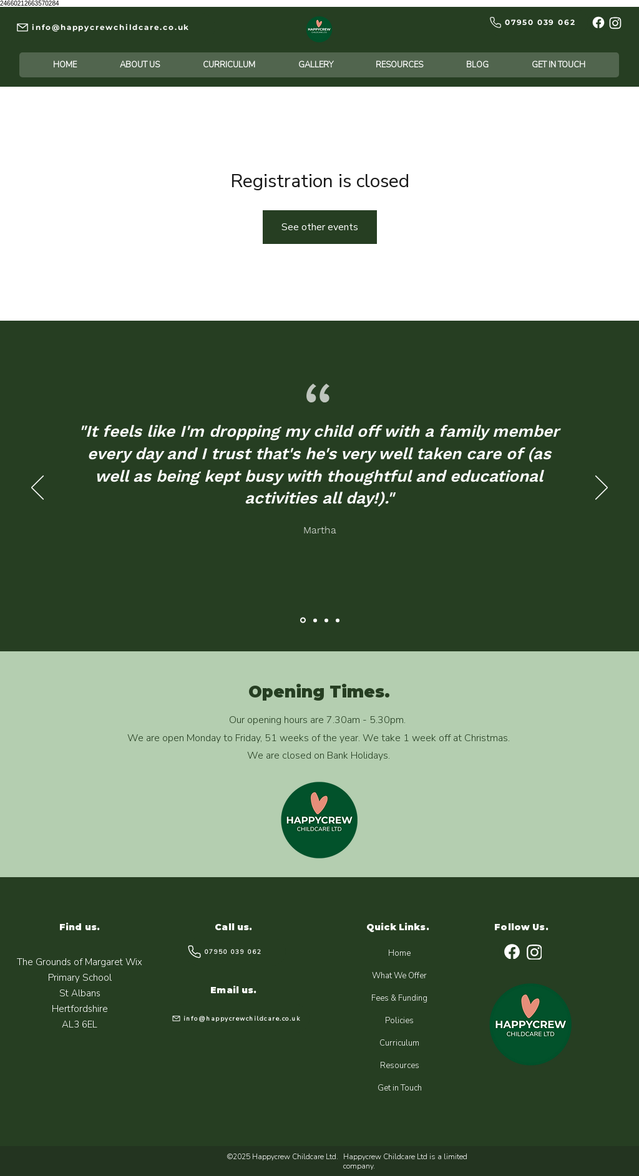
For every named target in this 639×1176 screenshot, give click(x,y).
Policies (399, 1020)
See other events (319, 227)
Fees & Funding (399, 998)
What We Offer (399, 975)
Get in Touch (400, 1088)
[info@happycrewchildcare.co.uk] (114, 27)
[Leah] (337, 620)
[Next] (601, 488)
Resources (399, 1065)
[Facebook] (597, 22)
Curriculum (399, 1043)
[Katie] (303, 620)
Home (399, 953)
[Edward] (326, 620)
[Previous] (37, 488)
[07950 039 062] (537, 22)
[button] (140, 65)
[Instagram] (614, 23)
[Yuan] (315, 620)
